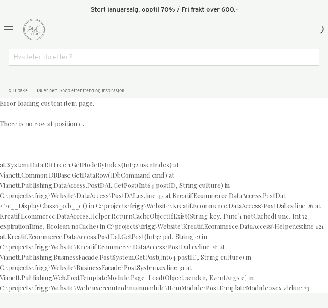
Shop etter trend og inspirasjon (91, 90)
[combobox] (164, 57)
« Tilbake (18, 90)
